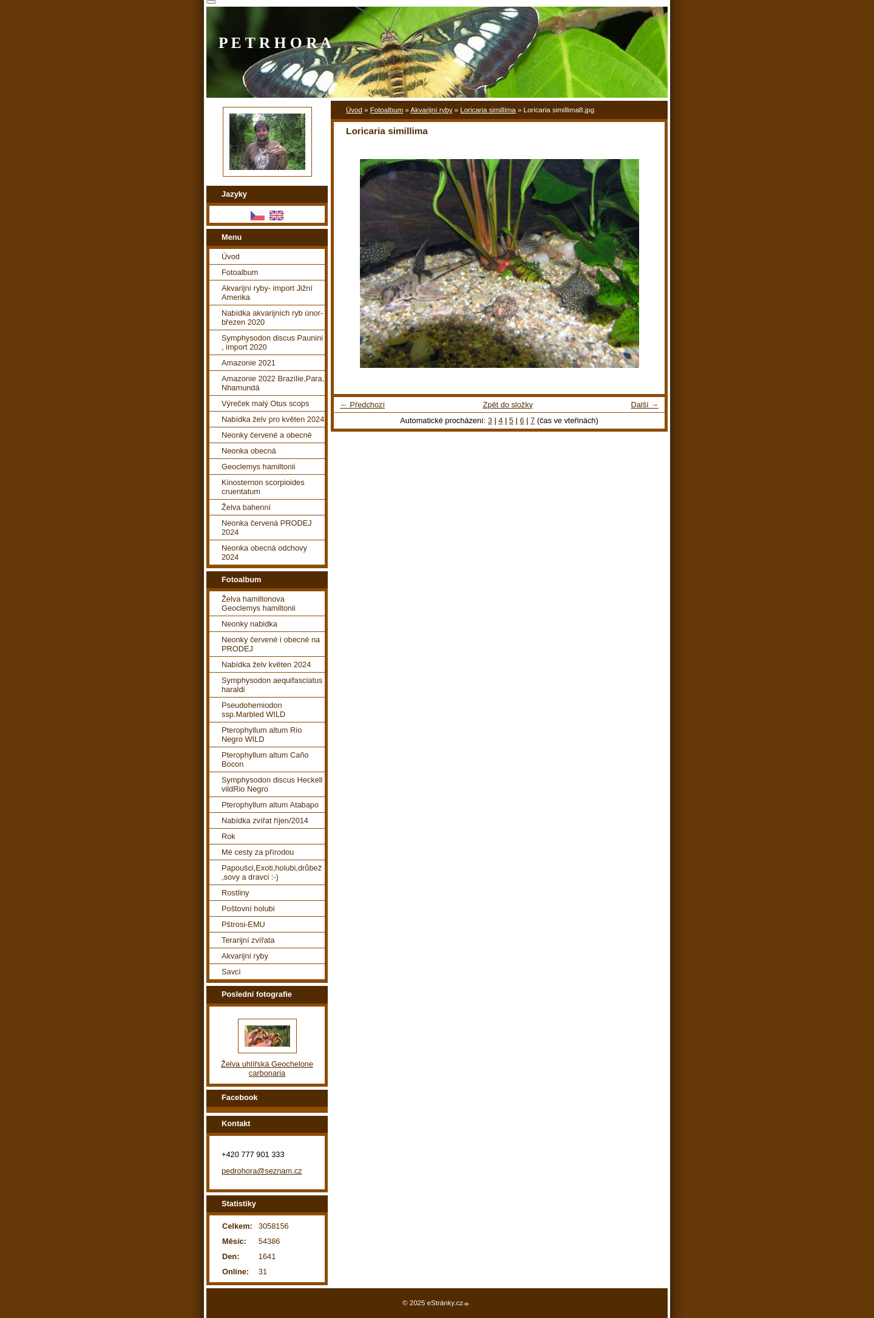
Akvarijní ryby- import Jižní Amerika (267, 293)
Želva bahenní (246, 507)
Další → (645, 404)
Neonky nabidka (249, 623)
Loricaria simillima (488, 110)
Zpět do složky (508, 404)
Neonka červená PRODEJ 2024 (267, 527)
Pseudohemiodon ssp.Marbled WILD (253, 710)
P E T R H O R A (274, 43)
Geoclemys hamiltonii (259, 466)
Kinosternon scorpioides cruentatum (263, 487)
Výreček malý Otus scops (265, 403)
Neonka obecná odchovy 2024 (264, 552)
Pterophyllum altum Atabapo (270, 804)
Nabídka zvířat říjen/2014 (265, 820)
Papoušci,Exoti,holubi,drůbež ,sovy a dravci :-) (272, 872)
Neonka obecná (249, 450)
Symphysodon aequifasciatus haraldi (272, 685)
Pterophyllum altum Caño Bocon (265, 759)
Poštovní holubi (248, 908)
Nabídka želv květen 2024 (266, 664)
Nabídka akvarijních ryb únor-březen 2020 (272, 317)
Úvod (354, 110)
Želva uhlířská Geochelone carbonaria (267, 1068)
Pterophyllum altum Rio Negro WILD (262, 734)
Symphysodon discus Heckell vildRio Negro (272, 784)
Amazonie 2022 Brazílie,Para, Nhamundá (273, 383)
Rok (228, 836)
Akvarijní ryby (431, 110)
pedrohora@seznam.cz (262, 1170)
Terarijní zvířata (248, 940)
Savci (231, 971)
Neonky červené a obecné (267, 435)
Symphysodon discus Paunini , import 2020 (272, 342)
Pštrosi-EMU (243, 924)
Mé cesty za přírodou (258, 852)
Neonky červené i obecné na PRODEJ (271, 644)
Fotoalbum (386, 110)
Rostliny (235, 892)
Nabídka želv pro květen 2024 (273, 419)
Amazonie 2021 (249, 362)
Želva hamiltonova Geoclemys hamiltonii (259, 603)
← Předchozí (362, 404)
